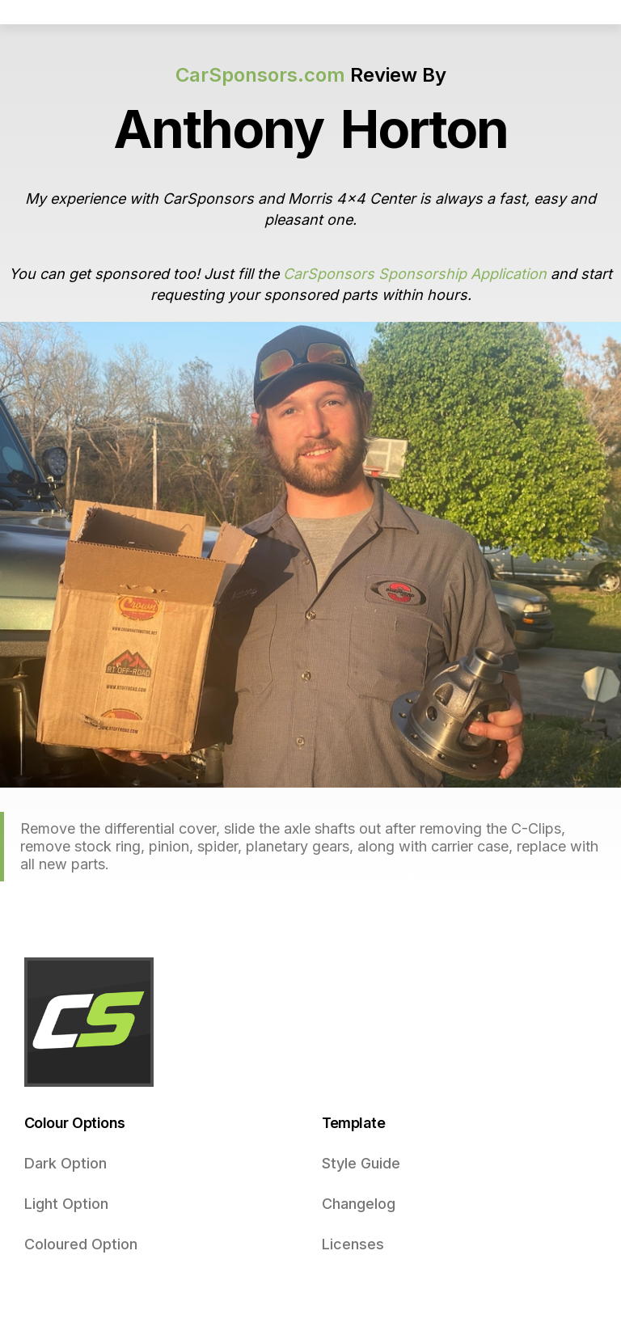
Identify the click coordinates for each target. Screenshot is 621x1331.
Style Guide (361, 1163)
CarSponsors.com (260, 75)
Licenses (353, 1244)
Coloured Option (80, 1244)
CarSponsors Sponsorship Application (415, 273)
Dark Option (65, 1163)
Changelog (358, 1203)
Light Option (66, 1203)
